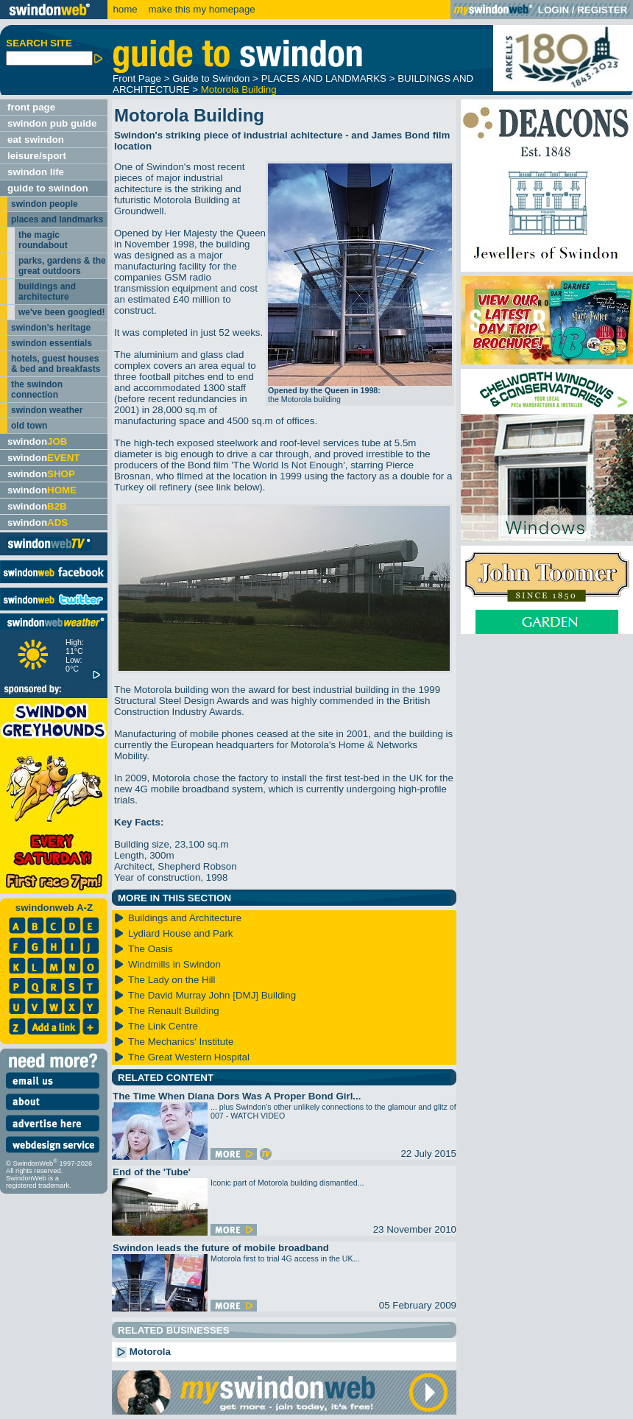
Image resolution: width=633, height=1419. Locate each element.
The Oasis (150, 948)
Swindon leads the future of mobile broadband (221, 1247)
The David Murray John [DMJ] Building (212, 995)
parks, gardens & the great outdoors (62, 266)
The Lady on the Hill (172, 979)
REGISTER (602, 9)
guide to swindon (47, 188)
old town (29, 425)
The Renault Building (173, 1010)
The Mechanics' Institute (180, 1041)
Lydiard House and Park (180, 933)
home (125, 9)
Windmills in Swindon (174, 964)
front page (31, 107)
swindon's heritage (51, 328)
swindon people (44, 204)
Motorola (143, 1351)
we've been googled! (61, 312)
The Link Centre (163, 1026)
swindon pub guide (51, 123)
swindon (37, 441)
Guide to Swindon (211, 78)
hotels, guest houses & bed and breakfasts (55, 363)
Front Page (137, 78)
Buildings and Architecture (184, 917)
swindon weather (46, 410)
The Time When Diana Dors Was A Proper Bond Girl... (237, 1096)
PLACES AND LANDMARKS (323, 78)
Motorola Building (239, 89)
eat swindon (35, 139)
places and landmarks (57, 219)
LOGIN (553, 9)
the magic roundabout (43, 240)
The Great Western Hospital (189, 1057)
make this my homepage (200, 9)
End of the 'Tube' (152, 1171)
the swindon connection (37, 389)
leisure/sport (36, 155)
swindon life (35, 171)
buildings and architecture (47, 291)
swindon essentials (51, 343)
